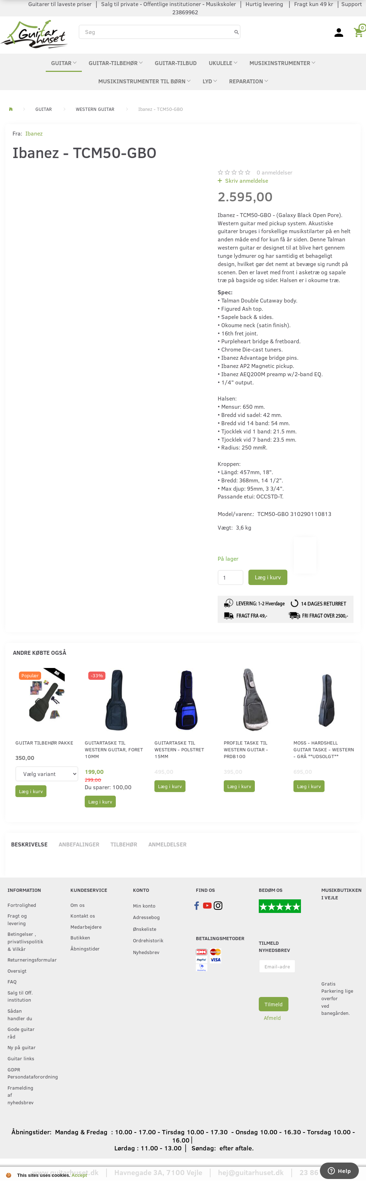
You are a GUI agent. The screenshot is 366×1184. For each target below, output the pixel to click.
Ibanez (34, 133)
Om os (77, 904)
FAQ (12, 981)
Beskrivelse (29, 844)
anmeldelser (274, 172)
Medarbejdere (86, 926)
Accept (79, 1175)
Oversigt (17, 970)
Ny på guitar (22, 1047)
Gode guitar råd (21, 1032)
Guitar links (21, 1058)
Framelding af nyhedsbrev (21, 1095)
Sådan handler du (20, 1014)
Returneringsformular (24, 959)
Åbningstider (85, 948)
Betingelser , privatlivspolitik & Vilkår (24, 941)
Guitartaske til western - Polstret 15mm (179, 749)
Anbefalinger (79, 844)
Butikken (80, 937)
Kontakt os (82, 915)
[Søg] (236, 32)
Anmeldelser (167, 844)
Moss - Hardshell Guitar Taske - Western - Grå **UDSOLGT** (323, 749)
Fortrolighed (22, 904)
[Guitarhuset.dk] (34, 33)
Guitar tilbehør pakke (44, 742)
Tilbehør (123, 844)
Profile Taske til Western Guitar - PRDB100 (246, 749)
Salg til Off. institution (20, 996)
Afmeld (272, 1017)
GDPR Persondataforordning (24, 1073)
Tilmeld (273, 1004)
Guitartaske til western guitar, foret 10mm (114, 749)
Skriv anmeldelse (246, 180)
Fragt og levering (17, 919)
